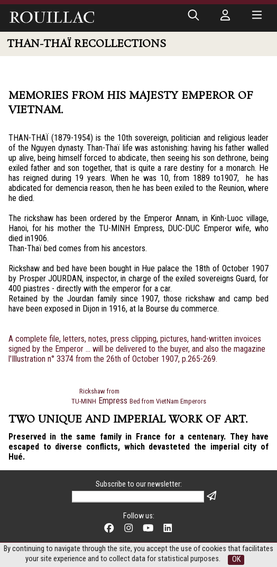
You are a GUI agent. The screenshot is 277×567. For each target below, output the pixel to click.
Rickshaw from (99, 391)
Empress (112, 401)
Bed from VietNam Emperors (168, 401)
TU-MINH (83, 401)
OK (236, 559)
